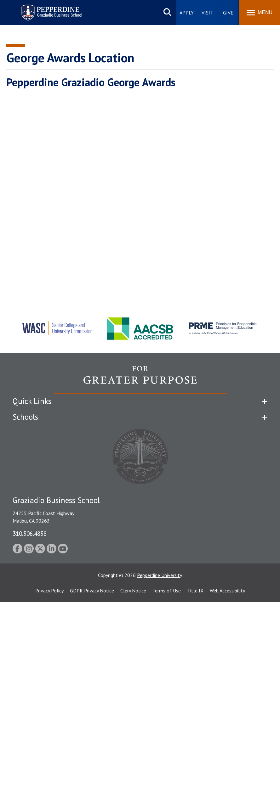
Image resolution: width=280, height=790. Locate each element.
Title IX (195, 590)
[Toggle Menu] (259, 12)
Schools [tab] (25, 417)
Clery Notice (133, 590)
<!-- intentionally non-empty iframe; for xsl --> (140, 191)
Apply (187, 12)
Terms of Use (166, 590)
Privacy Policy (49, 590)
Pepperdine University (159, 575)
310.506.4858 (30, 533)
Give (228, 12)
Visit (207, 12)
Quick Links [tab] (32, 401)
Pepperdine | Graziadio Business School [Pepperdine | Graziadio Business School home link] (43, 8)
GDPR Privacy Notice (92, 590)
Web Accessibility (227, 590)
